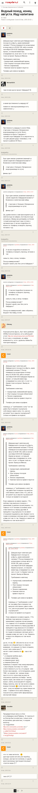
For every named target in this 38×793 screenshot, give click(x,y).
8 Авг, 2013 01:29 (5, 78)
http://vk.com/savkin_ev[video (13, 727)
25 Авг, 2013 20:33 (26, 19)
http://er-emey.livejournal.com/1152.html (21, 336)
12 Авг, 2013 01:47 (6, 702)
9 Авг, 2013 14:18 (5, 271)
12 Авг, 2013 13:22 (6, 742)
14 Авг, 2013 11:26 (5, 770)
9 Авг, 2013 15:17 (5, 320)
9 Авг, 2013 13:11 (5, 235)
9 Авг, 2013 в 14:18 (28, 282)
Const (17, 19)
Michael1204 (11, 82)
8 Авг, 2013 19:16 (5, 148)
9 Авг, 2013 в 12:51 (28, 192)
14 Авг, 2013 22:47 (6, 783)
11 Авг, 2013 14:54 (5, 527)
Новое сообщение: (8, 19)
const (16, 433)
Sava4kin (9, 706)
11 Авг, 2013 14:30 (5, 422)
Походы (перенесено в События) (12, 7)
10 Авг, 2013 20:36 (6, 349)
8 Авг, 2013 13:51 (5, 116)
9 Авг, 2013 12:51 (5, 180)
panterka (9, 33)
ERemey (9, 324)
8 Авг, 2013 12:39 (5, 97)
